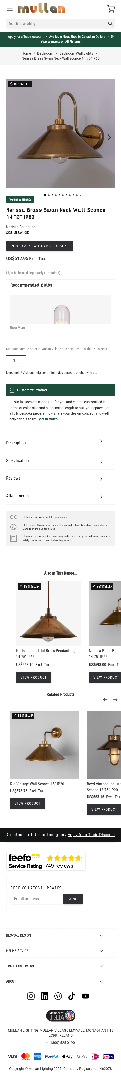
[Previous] (107, 700)
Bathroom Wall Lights (76, 53)
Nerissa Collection (21, 226)
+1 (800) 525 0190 (60, 1043)
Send (73, 899)
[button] (45, 195)
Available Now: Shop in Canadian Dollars (77, 37)
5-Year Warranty (20, 199)
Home (26, 53)
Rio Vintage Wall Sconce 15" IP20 (37, 784)
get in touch (48, 419)
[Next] (117, 700)
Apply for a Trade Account (25, 37)
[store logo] (41, 8)
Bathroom (45, 53)
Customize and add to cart (39, 246)
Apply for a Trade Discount (91, 834)
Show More (17, 328)
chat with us (87, 373)
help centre (42, 373)
